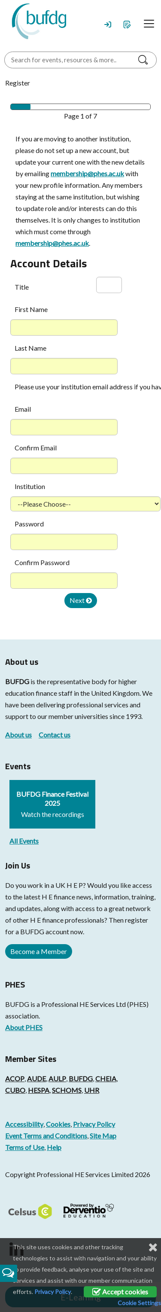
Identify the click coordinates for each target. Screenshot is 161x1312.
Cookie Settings (139, 1302)
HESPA (38, 1090)
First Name (31, 309)
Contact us (54, 735)
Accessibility (24, 1124)
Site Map (103, 1136)
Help (54, 1147)
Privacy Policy (94, 1124)
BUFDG (17, 681)
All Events (24, 841)
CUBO (15, 1090)
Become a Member (38, 951)
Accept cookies (120, 1292)
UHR (91, 1090)
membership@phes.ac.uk (87, 173)
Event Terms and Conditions (46, 1136)
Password (29, 524)
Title (22, 287)
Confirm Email (36, 447)
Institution (30, 486)
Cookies (58, 1124)
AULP (57, 1078)
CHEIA (105, 1078)
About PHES (24, 1027)
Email (23, 409)
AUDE (36, 1078)
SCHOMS (67, 1090)
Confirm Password (42, 562)
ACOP (14, 1078)
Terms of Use (24, 1147)
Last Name (30, 348)
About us (18, 735)
